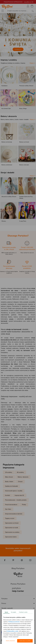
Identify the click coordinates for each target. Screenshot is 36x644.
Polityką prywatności (14, 621)
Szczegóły (13, 612)
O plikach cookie (23, 612)
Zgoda (6, 612)
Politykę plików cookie (12, 631)
